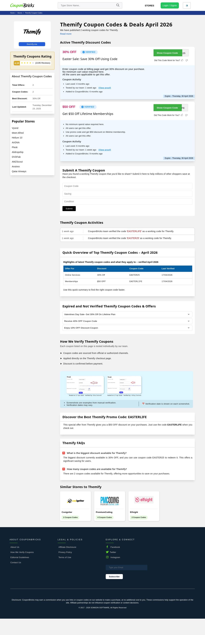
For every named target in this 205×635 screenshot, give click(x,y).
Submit (69, 208)
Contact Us (15, 579)
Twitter (113, 568)
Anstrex (16, 166)
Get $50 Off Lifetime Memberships (87, 114)
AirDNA (16, 142)
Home (12, 13)
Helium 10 (17, 137)
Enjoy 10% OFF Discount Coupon (81, 328)
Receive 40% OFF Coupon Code (81, 321)
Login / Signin (170, 5)
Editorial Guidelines (19, 573)
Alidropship (17, 152)
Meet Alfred (18, 133)
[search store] (90, 5)
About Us (14, 563)
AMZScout (17, 161)
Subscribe (114, 593)
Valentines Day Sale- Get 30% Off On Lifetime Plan (90, 314)
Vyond (15, 128)
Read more (65, 34)
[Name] (117, 5)
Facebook (115, 563)
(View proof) (104, 88)
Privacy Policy (65, 568)
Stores (149, 5)
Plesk (14, 147)
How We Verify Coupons (22, 568)
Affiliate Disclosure (67, 563)
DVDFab (16, 157)
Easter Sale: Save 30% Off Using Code (89, 59)
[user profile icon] (170, 5)
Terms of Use (64, 573)
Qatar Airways (19, 171)
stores (19, 13)
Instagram (115, 573)
